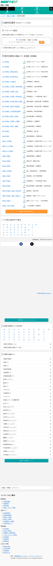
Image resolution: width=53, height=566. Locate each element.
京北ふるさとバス (8, 406)
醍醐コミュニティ (8, 437)
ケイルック (6, 396)
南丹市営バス (7, 410)
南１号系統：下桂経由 (9, 81)
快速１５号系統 (7, 141)
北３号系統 (5, 66)
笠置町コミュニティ (9, 451)
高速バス (22, 8)
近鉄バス (6, 386)
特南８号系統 (6, 186)
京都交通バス (7, 393)
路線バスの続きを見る (26, 211)
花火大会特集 (7, 531)
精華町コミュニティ (9, 441)
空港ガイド (7, 12)
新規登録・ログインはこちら (26, 320)
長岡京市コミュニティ (10, 420)
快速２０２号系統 (7, 146)
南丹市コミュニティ (9, 413)
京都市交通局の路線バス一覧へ (12, 347)
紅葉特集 (6, 537)
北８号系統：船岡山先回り (10, 71)
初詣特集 (6, 539)
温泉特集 (6, 541)
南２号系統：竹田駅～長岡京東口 (12, 96)
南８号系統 (5, 136)
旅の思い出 (6, 552)
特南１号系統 (6, 176)
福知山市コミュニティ (10, 430)
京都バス (6, 362)
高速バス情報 (7, 519)
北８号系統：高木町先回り (10, 76)
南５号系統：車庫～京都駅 (10, 126)
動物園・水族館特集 (9, 533)
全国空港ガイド (8, 523)
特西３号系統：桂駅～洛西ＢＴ (11, 196)
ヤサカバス (6, 389)
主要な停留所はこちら (10, 344)
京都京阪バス (7, 372)
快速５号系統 (6, 156)
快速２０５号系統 (7, 151)
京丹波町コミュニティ (10, 454)
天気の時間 (6, 548)
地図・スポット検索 (9, 507)
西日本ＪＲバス (8, 379)
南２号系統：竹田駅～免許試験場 (12, 86)
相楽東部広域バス (8, 444)
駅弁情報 (6, 550)
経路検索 (6, 503)
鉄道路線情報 (7, 515)
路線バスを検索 (32, 40)
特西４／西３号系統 (8, 205)
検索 (41, 42)
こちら (26, 47)
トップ (3, 16)
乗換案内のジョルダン (21, 556)
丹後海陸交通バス (8, 376)
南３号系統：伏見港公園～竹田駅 (12, 101)
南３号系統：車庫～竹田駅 (10, 116)
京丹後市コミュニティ (10, 434)
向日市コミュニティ (9, 417)
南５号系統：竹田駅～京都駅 (11, 121)
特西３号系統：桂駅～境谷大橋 (11, 191)
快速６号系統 (6, 161)
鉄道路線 (37, 12)
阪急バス (6, 383)
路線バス (7, 8)
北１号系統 (5, 61)
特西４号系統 (6, 200)
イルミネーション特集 (10, 535)
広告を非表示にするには (44, 293)
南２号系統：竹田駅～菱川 (10, 91)
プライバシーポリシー (35, 556)
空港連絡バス (37, 8)
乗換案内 (3, 499)
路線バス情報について (26, 460)
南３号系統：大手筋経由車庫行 (11, 111)
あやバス (6, 403)
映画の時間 (6, 546)
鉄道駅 (22, 12)
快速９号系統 (6, 166)
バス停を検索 (22, 40)
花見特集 (6, 528)
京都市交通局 (7, 359)
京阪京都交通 (7, 369)
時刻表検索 (6, 501)
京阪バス (6, 365)
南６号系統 (5, 131)
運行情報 (6, 505)
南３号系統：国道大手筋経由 (11, 106)
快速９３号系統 (7, 171)
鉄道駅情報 (6, 513)
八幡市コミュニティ (9, 424)
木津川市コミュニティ (10, 427)
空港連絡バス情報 (8, 521)
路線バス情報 (5, 5)
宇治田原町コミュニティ (10, 448)
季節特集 (3, 526)
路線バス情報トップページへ (10, 487)
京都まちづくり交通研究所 (11, 400)
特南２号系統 (6, 181)
